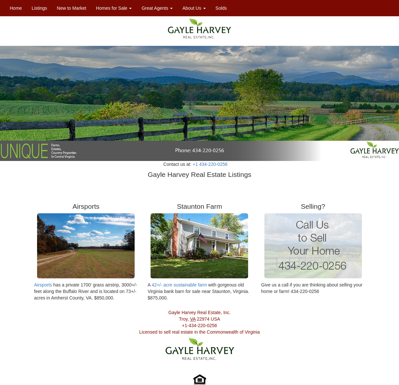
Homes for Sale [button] (114, 8)
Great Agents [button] (157, 8)
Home (16, 8)
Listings (42, 8)
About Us (194, 8)
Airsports (43, 284)
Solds (221, 8)
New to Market (71, 8)
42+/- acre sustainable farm (179, 284)
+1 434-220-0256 (210, 164)
